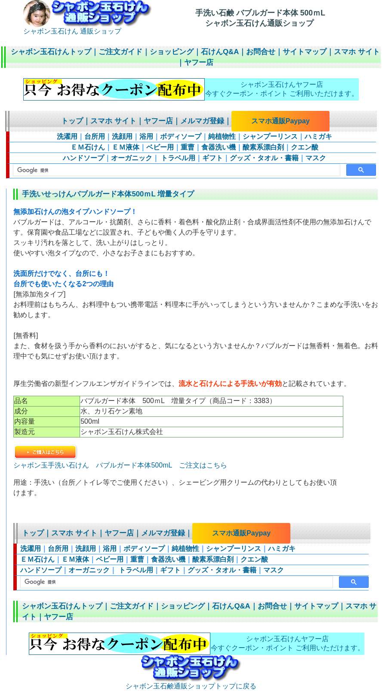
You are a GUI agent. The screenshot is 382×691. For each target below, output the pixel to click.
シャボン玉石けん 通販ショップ (87, 28)
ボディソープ (180, 136)
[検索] (175, 170)
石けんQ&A (220, 52)
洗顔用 (122, 136)
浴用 (146, 136)
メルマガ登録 (202, 121)
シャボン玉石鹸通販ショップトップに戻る (191, 683)
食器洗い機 (218, 147)
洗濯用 (67, 136)
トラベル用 (177, 158)
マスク (315, 158)
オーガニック (131, 158)
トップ (72, 121)
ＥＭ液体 (125, 147)
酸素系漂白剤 (263, 147)
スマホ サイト (357, 52)
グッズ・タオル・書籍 (264, 158)
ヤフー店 (198, 62)
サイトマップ (305, 52)
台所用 (94, 136)
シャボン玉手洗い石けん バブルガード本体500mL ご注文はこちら (120, 461)
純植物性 (222, 136)
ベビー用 (160, 147)
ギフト (212, 158)
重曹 (187, 147)
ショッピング (172, 52)
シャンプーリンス (270, 136)
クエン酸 (304, 147)
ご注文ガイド (120, 52)
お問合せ (260, 52)
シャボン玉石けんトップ (51, 52)
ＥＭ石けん (88, 147)
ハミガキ (318, 136)
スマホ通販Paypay (280, 121)
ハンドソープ (83, 158)
